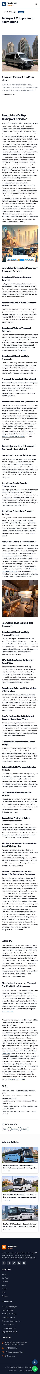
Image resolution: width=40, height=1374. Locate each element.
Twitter (5, 1129)
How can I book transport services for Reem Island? (18, 1092)
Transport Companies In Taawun (13, 436)
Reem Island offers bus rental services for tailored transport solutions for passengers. (20, 1097)
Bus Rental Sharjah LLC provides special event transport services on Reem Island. (20, 1107)
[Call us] (35, 1362)
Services (5, 1282)
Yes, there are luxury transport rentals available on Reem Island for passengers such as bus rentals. (20, 1102)
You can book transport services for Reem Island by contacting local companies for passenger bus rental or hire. (20, 1092)
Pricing (4, 1289)
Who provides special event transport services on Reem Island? (20, 1107)
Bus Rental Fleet (7, 1011)
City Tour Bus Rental (9, 1314)
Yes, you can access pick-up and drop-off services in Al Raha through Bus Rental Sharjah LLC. (20, 1112)
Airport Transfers (8, 1325)
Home (4, 1274)
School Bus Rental (8, 1317)
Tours (4, 1285)
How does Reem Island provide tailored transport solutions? (17, 1097)
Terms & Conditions (25, 1371)
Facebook (14, 1129)
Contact (5, 1296)
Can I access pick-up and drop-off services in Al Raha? (19, 1112)
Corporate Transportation (11, 1321)
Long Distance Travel (9, 1332)
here (23, 350)
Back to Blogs (10, 12)
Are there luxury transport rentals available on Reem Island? (19, 1102)
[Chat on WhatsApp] (35, 1369)
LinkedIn (24, 1129)
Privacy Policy (12, 1371)
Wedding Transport (9, 1328)
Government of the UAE (16, 1079)
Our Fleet (5, 1278)
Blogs (3, 1292)
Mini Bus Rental (7, 1310)
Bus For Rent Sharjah (9, 1307)
